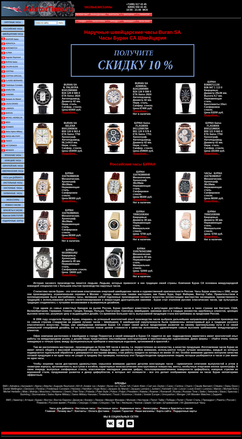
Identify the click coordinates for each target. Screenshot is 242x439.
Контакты (81, 411)
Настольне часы (85, 408)
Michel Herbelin (11, 391)
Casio (170, 386)
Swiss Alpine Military (12, 132)
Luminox (207, 389)
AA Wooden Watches (198, 394)
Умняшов (126, 402)
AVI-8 (79, 386)
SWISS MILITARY (11, 136)
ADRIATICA (8, 43)
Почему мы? (65, 411)
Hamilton (87, 389)
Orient (67, 391)
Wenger (181, 394)
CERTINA (8, 71)
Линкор (99, 400)
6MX (5, 386)
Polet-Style (102, 391)
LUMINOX (8, 108)
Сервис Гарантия (122, 411)
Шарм (147, 402)
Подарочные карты (185, 411)
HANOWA (8, 94)
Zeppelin (217, 394)
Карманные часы (130, 408)
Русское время (57, 402)
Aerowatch (27, 386)
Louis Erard (194, 389)
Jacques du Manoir (11, 99)
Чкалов (138, 402)
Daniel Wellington (12, 389)
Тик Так (115, 402)
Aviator (101, 386)
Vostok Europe (152, 394)
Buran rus (112, 386)
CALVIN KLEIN (10, 67)
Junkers (156, 389)
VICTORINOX (9, 145)
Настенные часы (108, 408)
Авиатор (18, 400)
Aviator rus (90, 386)
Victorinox (126, 394)
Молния (131, 400)
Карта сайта (164, 411)
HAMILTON (8, 90)
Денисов (78, 400)
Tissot (116, 394)
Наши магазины (144, 411)
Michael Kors (230, 389)
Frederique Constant (12, 85)
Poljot (122, 391)
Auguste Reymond (11, 57)
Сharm (188, 386)
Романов (42, 402)
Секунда (83, 402)
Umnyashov (168, 394)
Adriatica (14, 386)
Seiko (203, 391)
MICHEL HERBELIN (12, 118)
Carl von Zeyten (156, 386)
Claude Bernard (203, 386)
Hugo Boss (100, 389)
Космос (89, 400)
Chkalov (218, 386)
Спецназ (104, 402)
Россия (231, 400)
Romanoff (165, 391)
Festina (40, 389)
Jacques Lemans (140, 389)
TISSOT (7, 141)
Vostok (138, 394)
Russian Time (190, 391)
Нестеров (143, 400)
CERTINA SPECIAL (12, 76)
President (132, 391)
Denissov (29, 389)
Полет (180, 400)
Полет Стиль (193, 400)
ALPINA (7, 53)
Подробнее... (69, 112)
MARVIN (7, 113)
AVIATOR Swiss (10, 39)
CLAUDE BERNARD (12, 80)
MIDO (6, 122)
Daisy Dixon (231, 386)
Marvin (217, 389)
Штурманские (170, 402)
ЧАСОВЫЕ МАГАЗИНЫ (98, 7)
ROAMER (8, 127)
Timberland (105, 394)
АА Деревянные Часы (192, 402)
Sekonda (212, 391)
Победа (170, 400)
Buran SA (125, 386)
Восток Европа (62, 400)
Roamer (154, 391)
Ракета (221, 400)
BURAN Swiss (9, 62)
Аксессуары (150, 408)
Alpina (38, 386)
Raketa (144, 391)
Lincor (182, 389)
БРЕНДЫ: (121, 383)
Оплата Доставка (99, 411)
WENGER (8, 150)
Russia (177, 391)
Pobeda (90, 391)
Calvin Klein (138, 386)
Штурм (157, 402)
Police (113, 391)
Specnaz (232, 391)
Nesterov (57, 391)
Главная (50, 411)
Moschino (45, 391)
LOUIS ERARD (10, 104)
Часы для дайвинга (61, 408)
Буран (38, 400)
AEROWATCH (9, 48)
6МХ (8, 400)
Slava (222, 391)
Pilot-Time (78, 391)
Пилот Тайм (157, 400)
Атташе (28, 400)
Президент (208, 400)
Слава (93, 402)
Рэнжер (72, 402)
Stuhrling (25, 394)
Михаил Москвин (115, 400)
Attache (47, 386)
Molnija (34, 391)
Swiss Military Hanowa (84, 394)
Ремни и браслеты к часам (176, 408)
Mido (25, 391)
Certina (179, 386)
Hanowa (75, 389)
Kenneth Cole (169, 389)
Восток (48, 400)
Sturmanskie (39, 394)
